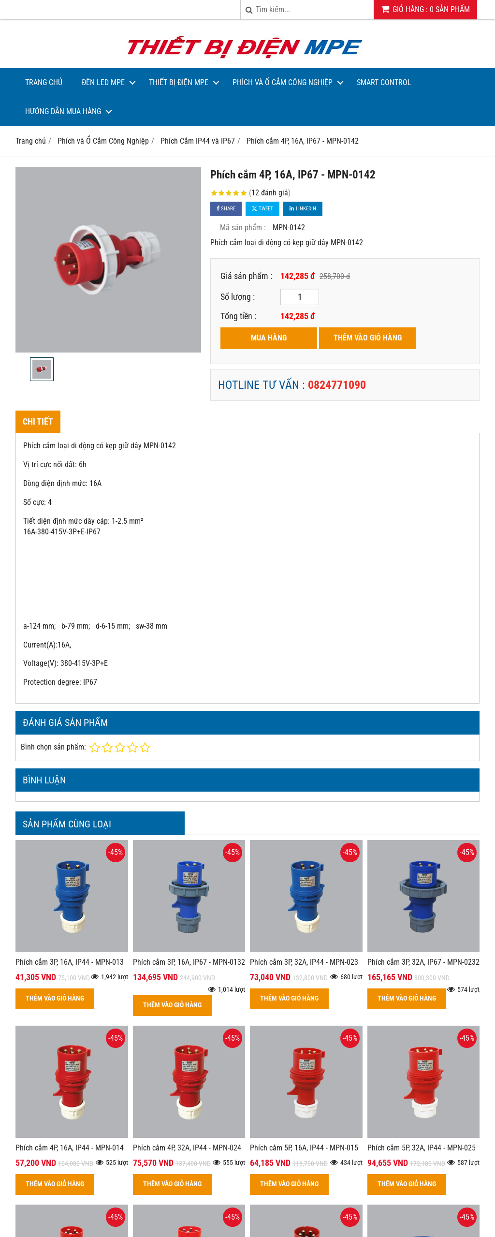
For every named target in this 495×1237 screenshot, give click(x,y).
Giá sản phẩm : (246, 276)
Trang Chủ (43, 82)
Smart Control (384, 82)
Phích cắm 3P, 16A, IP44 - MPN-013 (69, 962)
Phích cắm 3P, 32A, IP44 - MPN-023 (304, 962)
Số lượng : (237, 297)
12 (269, 192)
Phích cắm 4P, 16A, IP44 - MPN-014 (69, 1147)
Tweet (262, 209)
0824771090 (337, 385)
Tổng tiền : (238, 316)
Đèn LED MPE (103, 82)
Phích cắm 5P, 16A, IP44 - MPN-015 (304, 1147)
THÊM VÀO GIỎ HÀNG (368, 337)
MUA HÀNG (269, 337)
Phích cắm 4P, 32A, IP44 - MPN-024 (187, 1147)
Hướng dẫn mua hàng (63, 111)
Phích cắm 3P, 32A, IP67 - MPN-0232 (423, 962)
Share (226, 209)
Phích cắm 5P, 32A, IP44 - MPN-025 (421, 1147)
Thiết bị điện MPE (178, 82)
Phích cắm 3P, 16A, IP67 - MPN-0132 (189, 962)
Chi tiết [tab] (38, 421)
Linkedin (303, 209)
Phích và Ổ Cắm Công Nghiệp (283, 82)
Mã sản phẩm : (243, 227)
